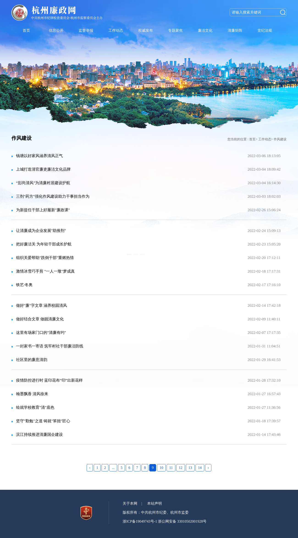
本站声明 (154, 503)
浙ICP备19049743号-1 (140, 521)
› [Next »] (208, 468)
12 (180, 468)
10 (161, 468)
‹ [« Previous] (89, 468)
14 (200, 468)
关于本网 (130, 503)
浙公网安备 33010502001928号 (182, 521)
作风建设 (280, 139)
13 (190, 468)
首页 (252, 139)
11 (171, 468)
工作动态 (264, 139)
